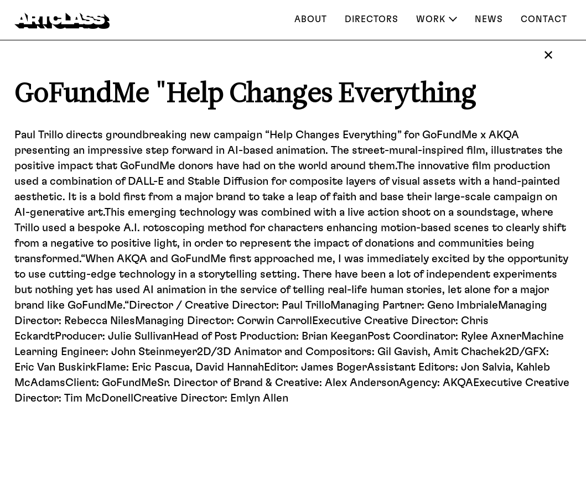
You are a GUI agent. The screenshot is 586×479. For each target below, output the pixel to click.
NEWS (489, 19)
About (310, 19)
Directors (371, 19)
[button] (436, 21)
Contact (544, 19)
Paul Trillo (38, 134)
